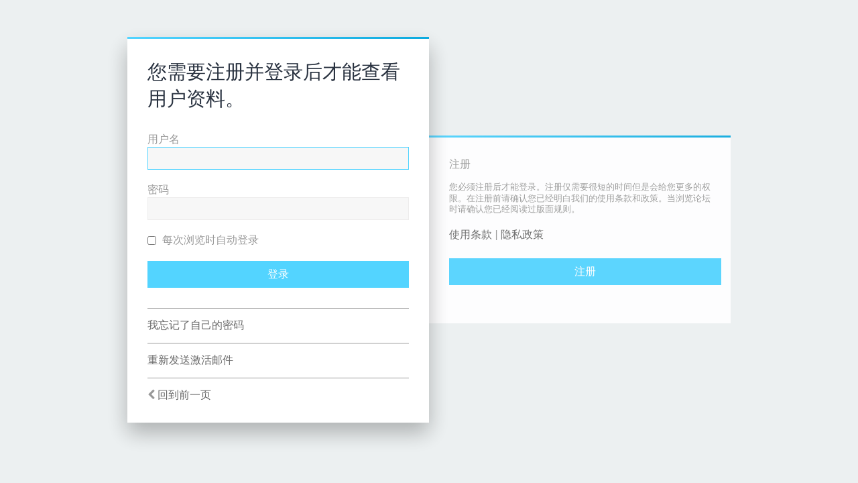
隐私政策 (522, 234)
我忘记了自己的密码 (195, 325)
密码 (158, 189)
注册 (585, 271)
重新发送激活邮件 (190, 360)
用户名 (163, 139)
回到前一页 (184, 394)
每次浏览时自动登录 (203, 240)
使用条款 (470, 234)
